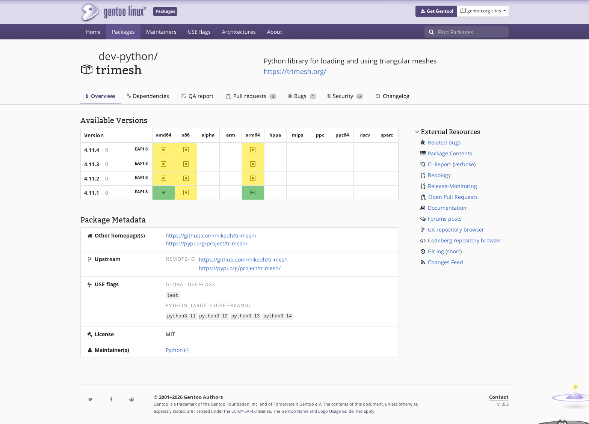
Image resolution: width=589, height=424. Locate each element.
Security (345, 95)
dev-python (126, 56)
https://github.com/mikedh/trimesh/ (211, 235)
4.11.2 (91, 178)
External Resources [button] (450, 131)
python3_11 (181, 316)
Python (174, 349)
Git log (436, 251)
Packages (123, 31)
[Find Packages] (473, 32)
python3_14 (277, 316)
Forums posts (445, 218)
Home (93, 31)
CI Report (439, 164)
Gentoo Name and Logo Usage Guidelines (321, 410)
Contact (499, 396)
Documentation (447, 207)
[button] (436, 11)
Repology (439, 175)
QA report (196, 95)
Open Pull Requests (453, 196)
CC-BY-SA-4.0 (244, 410)
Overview (100, 95)
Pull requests (251, 95)
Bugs (302, 95)
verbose (464, 164)
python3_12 (213, 316)
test (172, 295)
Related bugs (444, 142)
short (453, 251)
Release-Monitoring (452, 185)
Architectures (239, 31)
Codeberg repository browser (464, 240)
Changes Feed (445, 262)
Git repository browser (456, 229)
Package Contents (450, 153)
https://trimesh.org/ (295, 71)
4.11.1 (91, 192)
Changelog (392, 95)
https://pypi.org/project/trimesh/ (207, 243)
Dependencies (148, 95)
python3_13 (245, 316)
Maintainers (161, 31)
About (274, 31)
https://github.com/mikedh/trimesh (243, 259)
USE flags (199, 31)
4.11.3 (91, 164)
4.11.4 (91, 149)
